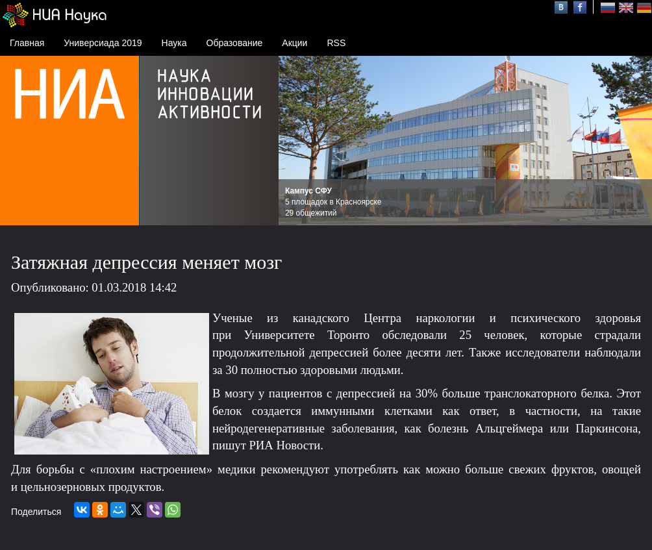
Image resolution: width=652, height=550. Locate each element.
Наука (174, 43)
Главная (27, 43)
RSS (336, 43)
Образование (235, 43)
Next (635, 141)
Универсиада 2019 (103, 43)
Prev (295, 141)
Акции (294, 43)
